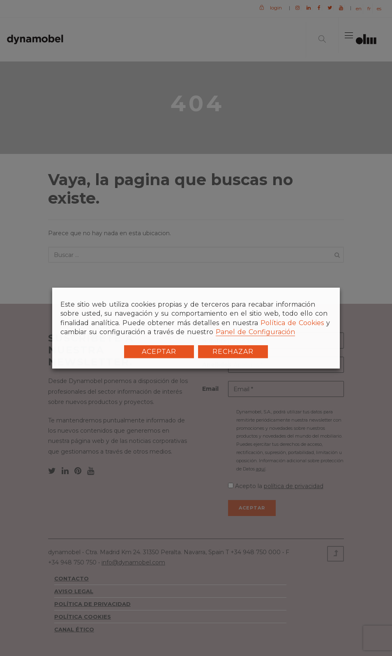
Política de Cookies (292, 323)
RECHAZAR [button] (233, 351)
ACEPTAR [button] (159, 351)
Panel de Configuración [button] (255, 332)
